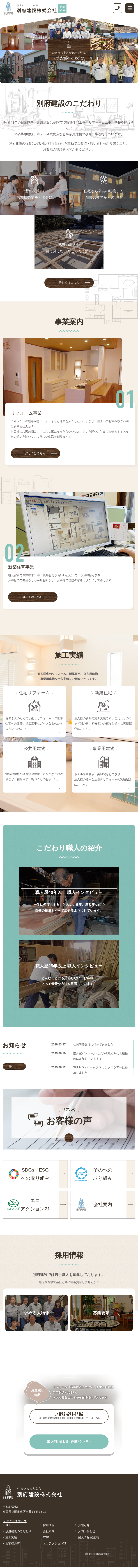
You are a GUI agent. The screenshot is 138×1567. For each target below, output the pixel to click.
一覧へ (14, 1066)
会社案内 (48, 1531)
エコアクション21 (54, 1543)
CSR (46, 1537)
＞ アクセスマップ (14, 1521)
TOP (8, 1525)
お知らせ (83, 1525)
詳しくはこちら (74, 282)
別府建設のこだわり (18, 1531)
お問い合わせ (86, 1531)
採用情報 (48, 1525)
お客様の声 (12, 1543)
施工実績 (11, 1537)
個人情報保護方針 (89, 1537)
